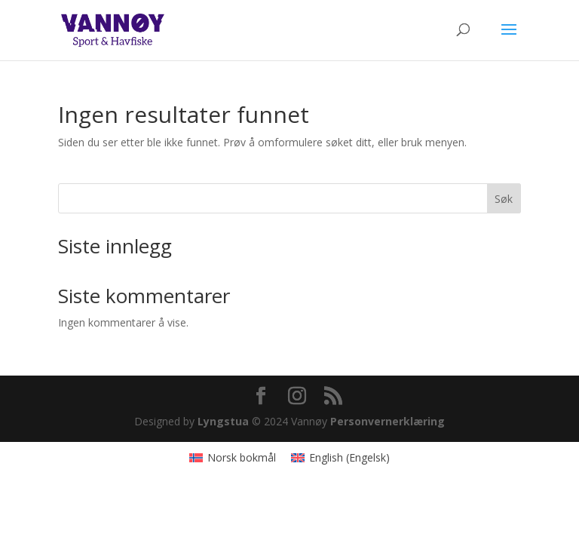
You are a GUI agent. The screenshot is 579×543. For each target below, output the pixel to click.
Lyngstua (223, 421)
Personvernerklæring (387, 421)
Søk (504, 199)
